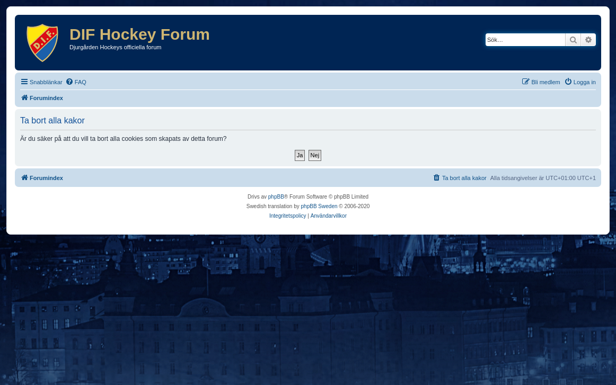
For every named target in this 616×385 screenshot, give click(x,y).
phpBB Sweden (319, 206)
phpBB (276, 197)
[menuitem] (75, 82)
